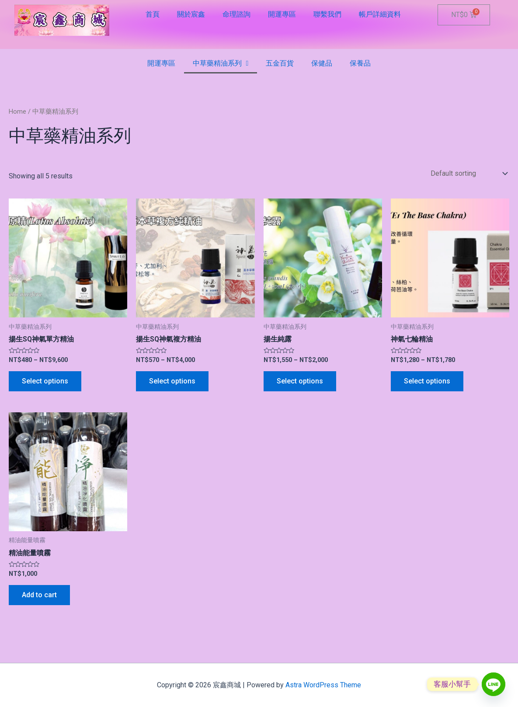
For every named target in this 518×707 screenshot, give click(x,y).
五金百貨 (280, 63)
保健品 (321, 63)
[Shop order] (468, 173)
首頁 (153, 14)
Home (17, 111)
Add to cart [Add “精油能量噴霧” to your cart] (39, 595)
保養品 (360, 63)
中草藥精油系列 (221, 63)
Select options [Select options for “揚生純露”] (300, 381)
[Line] (493, 684)
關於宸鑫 (191, 14)
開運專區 (282, 14)
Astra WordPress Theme (323, 685)
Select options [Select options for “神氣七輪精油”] (427, 381)
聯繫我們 (327, 14)
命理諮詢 (236, 14)
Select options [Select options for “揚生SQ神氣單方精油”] (45, 381)
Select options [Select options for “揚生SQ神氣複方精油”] (172, 381)
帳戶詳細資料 (380, 14)
